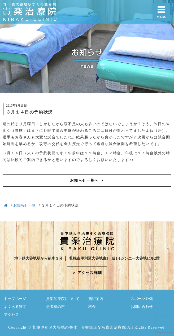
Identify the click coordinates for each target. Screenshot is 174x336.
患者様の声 (55, 307)
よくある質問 (15, 307)
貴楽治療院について (63, 299)
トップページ (15, 299)
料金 (92, 307)
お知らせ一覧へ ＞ (87, 180)
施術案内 (95, 299)
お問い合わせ (141, 307)
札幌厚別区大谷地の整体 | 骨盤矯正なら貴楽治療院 (79, 327)
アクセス (11, 315)
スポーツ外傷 (141, 299)
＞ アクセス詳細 (87, 273)
